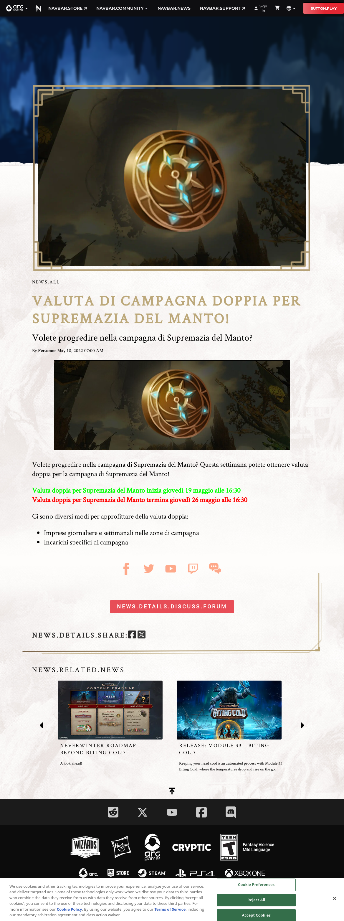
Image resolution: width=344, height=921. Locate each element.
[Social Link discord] (231, 812)
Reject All (256, 901)
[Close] (334, 900)
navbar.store (67, 8)
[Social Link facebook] (201, 812)
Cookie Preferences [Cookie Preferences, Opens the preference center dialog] (256, 886)
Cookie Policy (69, 911)
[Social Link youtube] (172, 812)
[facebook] (132, 635)
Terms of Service (170, 911)
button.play (323, 8)
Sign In (260, 8)
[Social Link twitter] (142, 812)
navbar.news (174, 8)
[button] (17, 8)
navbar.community (122, 8)
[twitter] (141, 635)
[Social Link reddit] (113, 812)
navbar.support (222, 8)
